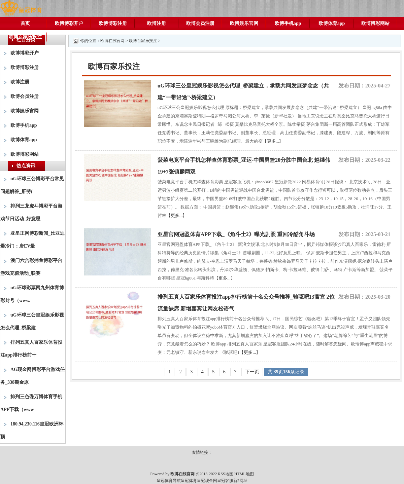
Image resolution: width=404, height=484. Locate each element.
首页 (25, 23)
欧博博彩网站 (375, 23)
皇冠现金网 (207, 480)
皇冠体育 (189, 480)
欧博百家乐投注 (25, 36)
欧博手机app (288, 23)
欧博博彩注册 (113, 23)
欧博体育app (331, 23)
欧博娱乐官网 (244, 23)
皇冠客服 (225, 480)
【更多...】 (273, 141)
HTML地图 (244, 474)
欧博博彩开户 (69, 23)
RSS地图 (225, 474)
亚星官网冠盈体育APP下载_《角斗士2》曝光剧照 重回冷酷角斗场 (236, 234)
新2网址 (240, 480)
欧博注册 (156, 23)
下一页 (252, 371)
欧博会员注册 (200, 23)
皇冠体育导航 (169, 480)
